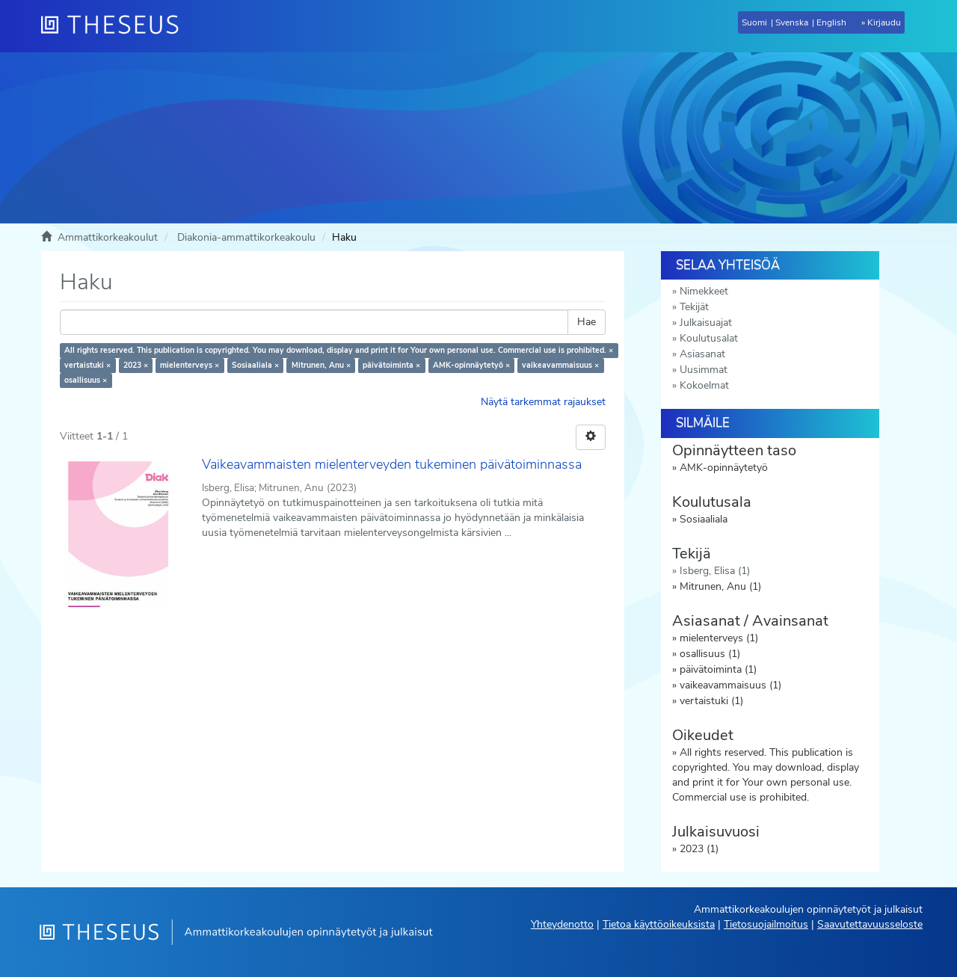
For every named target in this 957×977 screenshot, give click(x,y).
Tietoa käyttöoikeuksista (659, 924)
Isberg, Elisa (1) (715, 571)
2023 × (135, 365)
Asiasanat (702, 354)
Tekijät (694, 307)
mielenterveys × (189, 365)
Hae (586, 322)
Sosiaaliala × (255, 365)
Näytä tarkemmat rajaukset (543, 402)
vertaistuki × (87, 365)
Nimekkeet (704, 291)
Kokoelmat (704, 385)
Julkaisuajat (706, 322)
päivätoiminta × (391, 365)
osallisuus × (85, 380)
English (831, 22)
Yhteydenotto (562, 924)
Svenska (791, 22)
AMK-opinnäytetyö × (471, 365)
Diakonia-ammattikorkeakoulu (246, 237)
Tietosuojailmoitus (766, 924)
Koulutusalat (709, 338)
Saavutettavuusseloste (870, 924)
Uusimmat (703, 370)
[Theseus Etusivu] (116, 26)
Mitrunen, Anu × (321, 365)
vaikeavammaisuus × (560, 365)
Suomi (754, 22)
